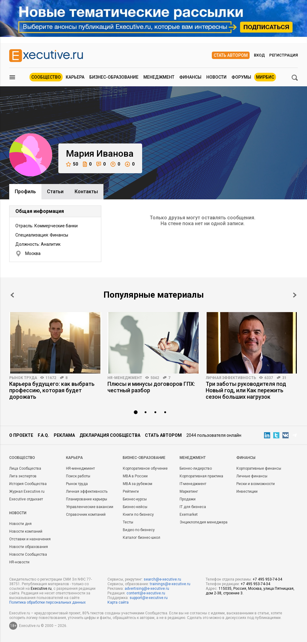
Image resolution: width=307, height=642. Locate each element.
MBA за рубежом (137, 484)
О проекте (21, 435)
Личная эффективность (231, 378)
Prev (12, 295)
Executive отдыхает (26, 499)
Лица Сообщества (25, 468)
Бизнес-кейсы (135, 507)
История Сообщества (28, 484)
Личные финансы (251, 476)
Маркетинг (189, 491)
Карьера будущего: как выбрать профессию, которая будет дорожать (52, 390)
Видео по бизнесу (139, 530)
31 (284, 378)
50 (72, 164)
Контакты (86, 191)
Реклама (64, 435)
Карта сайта (118, 602)
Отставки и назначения (30, 539)
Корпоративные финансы (258, 468)
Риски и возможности (255, 484)
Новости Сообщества (28, 554)
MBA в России (135, 476)
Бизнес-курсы (135, 499)
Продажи (188, 499)
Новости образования (28, 547)
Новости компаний (25, 531)
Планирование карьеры (86, 499)
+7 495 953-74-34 (267, 579)
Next (295, 295)
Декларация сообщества (110, 435)
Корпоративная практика (201, 476)
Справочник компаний (86, 514)
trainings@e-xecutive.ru (170, 584)
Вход (259, 55)
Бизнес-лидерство (196, 468)
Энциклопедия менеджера (203, 522)
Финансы (190, 77)
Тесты (128, 522)
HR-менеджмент (124, 378)
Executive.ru (41, 588)
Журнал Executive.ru (27, 491)
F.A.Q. (43, 435)
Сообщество (46, 77)
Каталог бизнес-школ (141, 537)
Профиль (25, 191)
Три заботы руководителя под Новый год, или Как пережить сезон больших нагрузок (246, 390)
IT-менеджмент (193, 484)
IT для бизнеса (193, 507)
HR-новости (19, 562)
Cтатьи (55, 191)
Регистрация (283, 55)
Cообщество (22, 458)
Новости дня (20, 524)
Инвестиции (247, 491)
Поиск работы (78, 476)
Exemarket (189, 514)
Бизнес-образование (113, 77)
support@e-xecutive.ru (149, 598)
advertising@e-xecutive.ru (147, 588)
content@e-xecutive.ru (145, 593)
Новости (216, 77)
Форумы (241, 77)
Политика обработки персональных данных (47, 602)
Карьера (75, 77)
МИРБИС (265, 77)
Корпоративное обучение (145, 468)
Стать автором (231, 55)
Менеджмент (158, 77)
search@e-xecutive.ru (162, 579)
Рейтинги (131, 491)
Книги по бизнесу (138, 514)
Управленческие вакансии (89, 507)
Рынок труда (23, 378)
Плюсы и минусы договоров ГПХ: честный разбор (151, 387)
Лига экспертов (23, 476)
